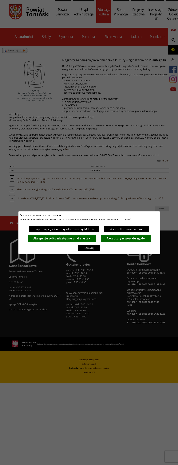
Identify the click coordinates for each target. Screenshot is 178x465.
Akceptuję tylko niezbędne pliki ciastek (61, 238)
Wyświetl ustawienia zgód (127, 229)
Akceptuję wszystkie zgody (126, 238)
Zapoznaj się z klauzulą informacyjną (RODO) (64, 229)
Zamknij (89, 248)
